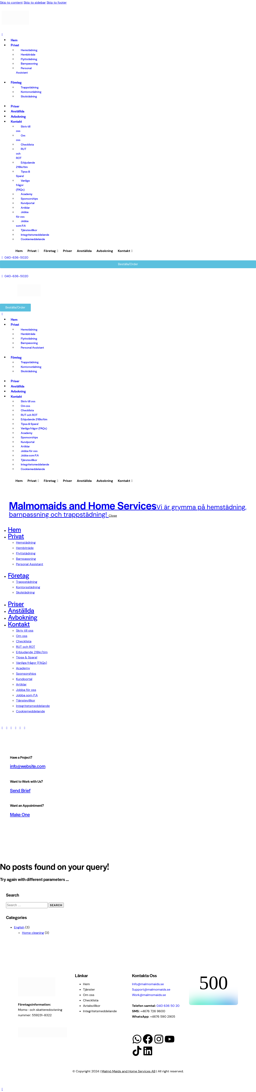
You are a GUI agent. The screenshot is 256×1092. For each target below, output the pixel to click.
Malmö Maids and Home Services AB (129, 1071)
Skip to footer (57, 2)
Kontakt (125, 251)
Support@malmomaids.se (151, 989)
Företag (51, 251)
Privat (33, 251)
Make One (20, 814)
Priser (67, 251)
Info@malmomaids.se (148, 984)
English (19, 927)
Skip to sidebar (35, 2)
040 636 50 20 (168, 1006)
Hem (19, 251)
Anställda (84, 251)
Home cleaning (33, 933)
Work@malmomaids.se (149, 995)
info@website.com (27, 766)
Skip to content (11, 2)
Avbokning (104, 251)
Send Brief (20, 790)
